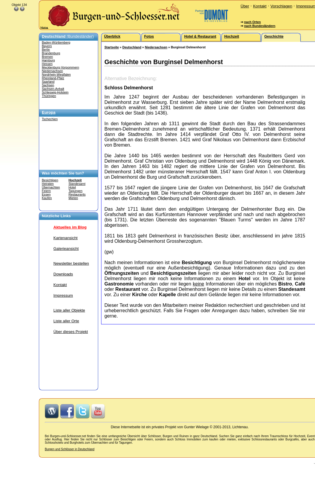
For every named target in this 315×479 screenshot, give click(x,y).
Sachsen (48, 85)
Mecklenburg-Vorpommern (60, 67)
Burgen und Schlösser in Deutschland (69, 449)
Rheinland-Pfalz (53, 78)
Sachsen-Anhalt (53, 89)
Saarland (48, 81)
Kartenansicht (65, 238)
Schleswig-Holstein (55, 92)
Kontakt (259, 6)
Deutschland (131, 47)
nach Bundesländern (259, 26)
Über (245, 6)
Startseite (111, 47)
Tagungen (75, 191)
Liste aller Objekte (69, 310)
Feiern (46, 191)
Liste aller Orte (66, 321)
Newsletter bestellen (71, 263)
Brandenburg (51, 53)
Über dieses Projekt (70, 331)
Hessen (47, 64)
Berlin (46, 49)
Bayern (47, 46)
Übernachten (51, 187)
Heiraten (48, 183)
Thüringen (49, 96)
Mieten (73, 198)
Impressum (63, 295)
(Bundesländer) (68, 36)
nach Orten (252, 22)
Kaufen (47, 198)
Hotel (72, 187)
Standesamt (77, 183)
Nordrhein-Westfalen (56, 74)
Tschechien (50, 119)
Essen (46, 194)
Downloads (63, 274)
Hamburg (48, 60)
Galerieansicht (66, 248)
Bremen (47, 56)
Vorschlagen (281, 6)
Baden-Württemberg (56, 42)
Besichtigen (50, 180)
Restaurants (77, 194)
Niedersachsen (52, 71)
